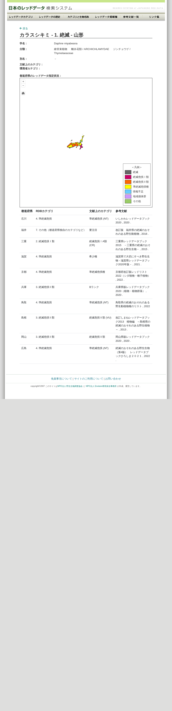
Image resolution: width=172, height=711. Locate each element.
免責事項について (61, 378)
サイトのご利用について (88, 378)
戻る (24, 28)
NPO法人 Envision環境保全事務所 (101, 386)
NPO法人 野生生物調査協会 (70, 386)
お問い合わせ (113, 378)
